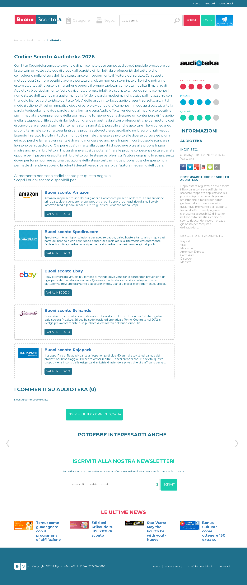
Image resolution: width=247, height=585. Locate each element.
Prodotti (209, 3)
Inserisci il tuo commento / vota (94, 414)
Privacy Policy (173, 566)
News (196, 3)
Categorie (78, 20)
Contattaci (226, 3)
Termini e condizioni (199, 566)
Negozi (106, 20)
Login (208, 20)
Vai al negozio (58, 214)
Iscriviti (191, 20)
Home (156, 566)
